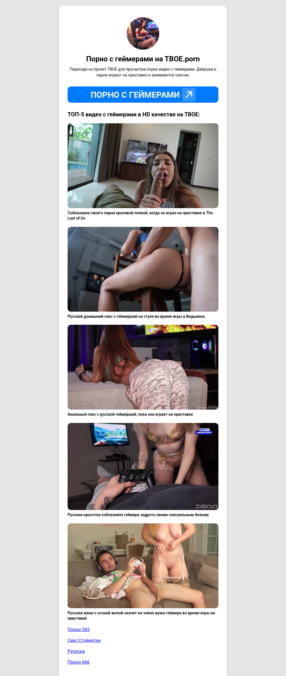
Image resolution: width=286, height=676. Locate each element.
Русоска (76, 651)
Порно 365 (79, 629)
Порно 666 (79, 662)
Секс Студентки (84, 640)
